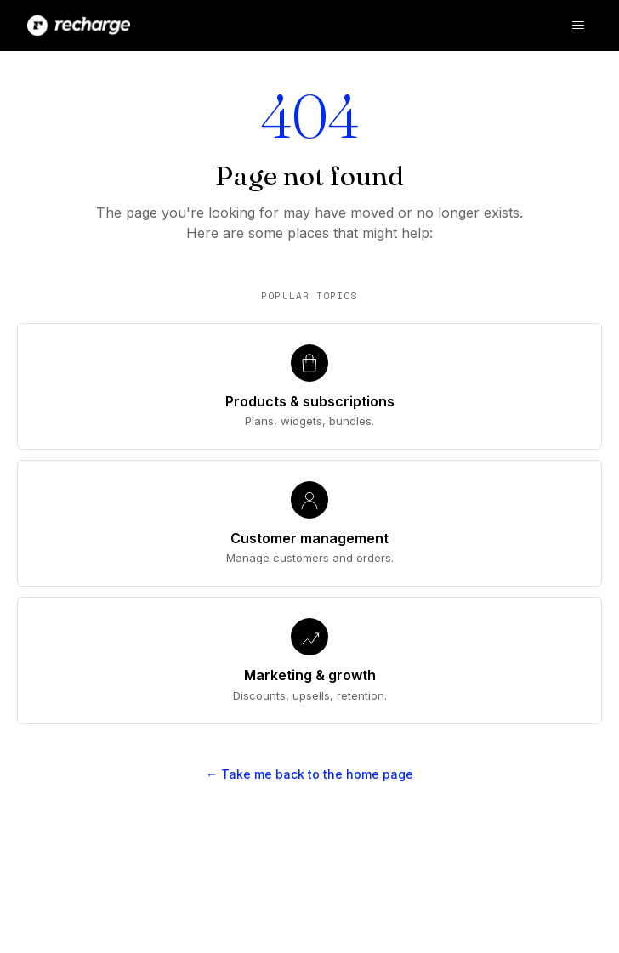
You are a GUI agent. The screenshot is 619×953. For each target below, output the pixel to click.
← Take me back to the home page (309, 774)
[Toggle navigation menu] (578, 25)
